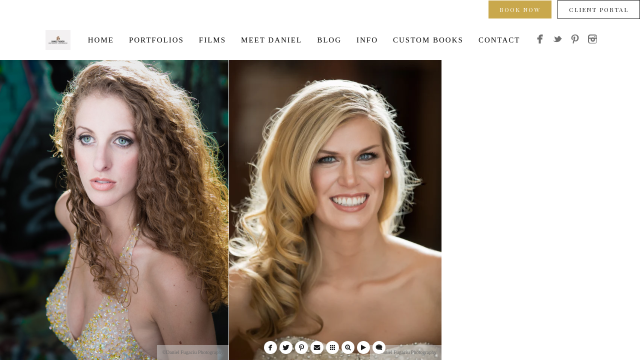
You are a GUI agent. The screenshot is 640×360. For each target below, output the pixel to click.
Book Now (520, 10)
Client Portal (598, 10)
